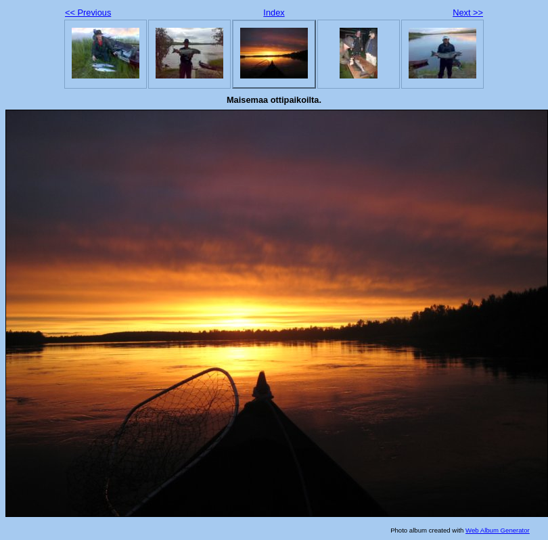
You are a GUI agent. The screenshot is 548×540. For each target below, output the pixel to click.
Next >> (468, 12)
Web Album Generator (497, 530)
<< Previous (88, 12)
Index (273, 12)
